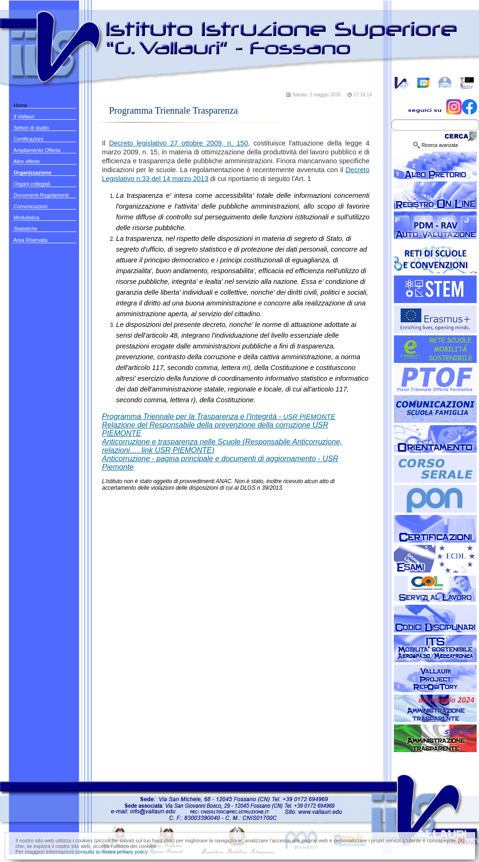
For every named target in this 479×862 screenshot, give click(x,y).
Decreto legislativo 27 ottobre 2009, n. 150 (178, 143)
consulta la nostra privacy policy (111, 852)
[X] (461, 840)
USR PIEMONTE (218, 416)
